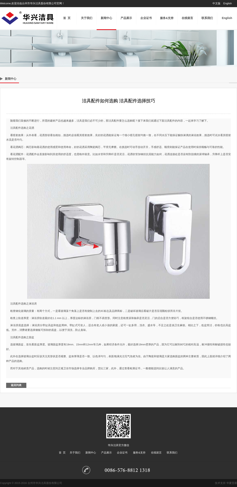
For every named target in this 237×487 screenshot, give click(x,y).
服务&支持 (166, 18)
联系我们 (207, 18)
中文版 (216, 3)
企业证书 (146, 18)
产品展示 (126, 18)
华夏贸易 (231, 483)
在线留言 (187, 18)
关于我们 (86, 18)
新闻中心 (106, 18)
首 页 (66, 18)
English (227, 3)
